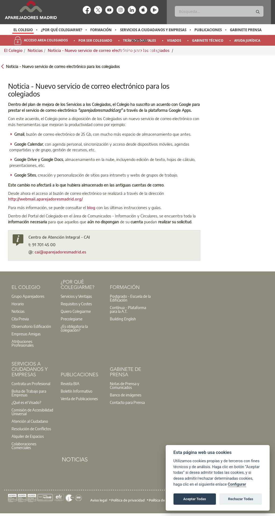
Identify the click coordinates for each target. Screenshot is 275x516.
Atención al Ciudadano (30, 421)
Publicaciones (208, 29)
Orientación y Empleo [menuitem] (140, 51)
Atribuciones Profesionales (23, 343)
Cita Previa (20, 318)
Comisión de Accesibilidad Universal (32, 411)
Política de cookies (163, 500)
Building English (123, 318)
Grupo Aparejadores (28, 296)
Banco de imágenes (125, 394)
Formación (101, 29)
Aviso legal (98, 500)
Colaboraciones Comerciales (24, 445)
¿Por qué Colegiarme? (61, 29)
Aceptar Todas (194, 499)
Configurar (237, 484)
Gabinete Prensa (246, 29)
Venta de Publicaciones (79, 398)
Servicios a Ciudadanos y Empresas (153, 29)
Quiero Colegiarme (76, 311)
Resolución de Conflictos (31, 428)
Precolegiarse (71, 318)
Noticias (139, 40)
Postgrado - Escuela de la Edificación (130, 298)
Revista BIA (70, 383)
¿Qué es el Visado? (26, 402)
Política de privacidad (128, 500)
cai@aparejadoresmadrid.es (60, 251)
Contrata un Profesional (31, 383)
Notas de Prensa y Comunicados (124, 385)
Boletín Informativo (76, 391)
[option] (23, 29)
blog (91, 207)
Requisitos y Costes (76, 303)
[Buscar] (219, 11)
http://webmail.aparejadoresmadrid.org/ (45, 198)
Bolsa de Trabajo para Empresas (29, 393)
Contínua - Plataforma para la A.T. (128, 309)
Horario (18, 303)
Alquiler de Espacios (28, 436)
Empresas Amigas (26, 333)
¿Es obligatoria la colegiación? (74, 328)
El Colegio (23, 29)
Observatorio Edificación (31, 326)
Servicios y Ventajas (76, 296)
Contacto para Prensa (127, 402)
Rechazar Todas (240, 499)
